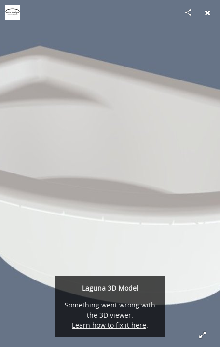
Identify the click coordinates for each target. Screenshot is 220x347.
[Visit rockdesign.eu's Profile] (12, 12)
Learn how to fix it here (109, 325)
